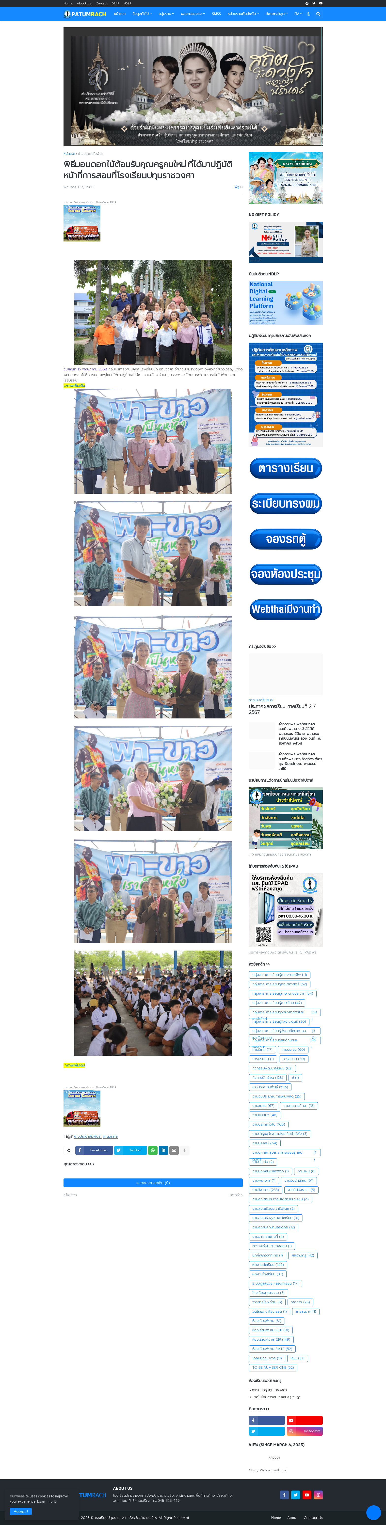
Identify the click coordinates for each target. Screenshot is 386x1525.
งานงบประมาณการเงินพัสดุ (276, 1096)
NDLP (127, 3)
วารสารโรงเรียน (267, 1302)
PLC (298, 1358)
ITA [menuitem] (296, 13)
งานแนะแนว (264, 1115)
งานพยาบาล (263, 1180)
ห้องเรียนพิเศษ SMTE (272, 1349)
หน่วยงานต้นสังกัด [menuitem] (242, 13)
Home (68, 3)
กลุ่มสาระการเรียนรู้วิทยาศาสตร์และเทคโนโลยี (284, 1012)
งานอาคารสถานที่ (268, 1236)
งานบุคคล (110, 1137)
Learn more (46, 1501)
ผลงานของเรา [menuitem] (191, 13)
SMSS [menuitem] (216, 13)
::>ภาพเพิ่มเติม (74, 385)
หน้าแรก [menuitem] (120, 13)
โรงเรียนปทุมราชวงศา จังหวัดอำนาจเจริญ (126, 1517)
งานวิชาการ (265, 1190)
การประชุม (293, 1049)
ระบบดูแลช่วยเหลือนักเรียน (275, 1283)
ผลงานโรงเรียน (267, 1274)
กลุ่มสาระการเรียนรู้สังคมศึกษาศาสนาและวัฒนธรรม (284, 1031)
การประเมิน (263, 1059)
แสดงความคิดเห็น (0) (153, 1183)
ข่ (295, 1077)
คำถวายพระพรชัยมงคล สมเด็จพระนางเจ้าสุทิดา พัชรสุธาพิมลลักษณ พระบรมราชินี (300, 761)
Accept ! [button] (21, 1511)
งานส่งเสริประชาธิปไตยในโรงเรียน (280, 1199)
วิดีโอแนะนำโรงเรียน (269, 1311)
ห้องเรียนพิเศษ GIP (271, 1339)
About (292, 1517)
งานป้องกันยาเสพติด (270, 1171)
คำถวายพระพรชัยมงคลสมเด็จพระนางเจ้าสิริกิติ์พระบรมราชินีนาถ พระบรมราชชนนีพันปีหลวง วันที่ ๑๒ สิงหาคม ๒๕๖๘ (299, 734)
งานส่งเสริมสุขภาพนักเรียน (275, 1218)
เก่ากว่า (235, 1195)
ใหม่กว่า (71, 1195)
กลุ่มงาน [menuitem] (165, 13)
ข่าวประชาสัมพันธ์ (91, 154)
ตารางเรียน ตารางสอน (272, 1246)
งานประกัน (263, 1162)
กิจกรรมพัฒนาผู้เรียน (272, 1068)
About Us (84, 3)
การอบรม (294, 1059)
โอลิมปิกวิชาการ (267, 1358)
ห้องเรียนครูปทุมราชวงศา (268, 1390)
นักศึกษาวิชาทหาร (267, 1255)
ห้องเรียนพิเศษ (266, 1321)
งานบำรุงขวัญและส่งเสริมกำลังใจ (279, 1133)
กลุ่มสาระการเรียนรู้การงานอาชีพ (279, 974)
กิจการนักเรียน (267, 1077)
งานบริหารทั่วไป (268, 1124)
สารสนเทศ (306, 1311)
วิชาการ (300, 1302)
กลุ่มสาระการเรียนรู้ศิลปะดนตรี (279, 1021)
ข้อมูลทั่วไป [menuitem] (140, 13)
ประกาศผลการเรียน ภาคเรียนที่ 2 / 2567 (282, 710)
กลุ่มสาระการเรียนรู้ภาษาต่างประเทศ (282, 993)
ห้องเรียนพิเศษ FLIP (270, 1330)
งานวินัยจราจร (301, 1190)
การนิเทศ (262, 1049)
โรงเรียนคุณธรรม (268, 1292)
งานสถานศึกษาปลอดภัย (273, 1227)
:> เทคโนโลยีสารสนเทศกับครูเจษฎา (274, 1397)
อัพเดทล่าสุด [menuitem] (275, 13)
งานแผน (307, 1171)
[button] (308, 14)
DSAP (115, 3)
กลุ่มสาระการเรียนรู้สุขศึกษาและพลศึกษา (284, 1040)
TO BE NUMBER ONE (273, 1367)
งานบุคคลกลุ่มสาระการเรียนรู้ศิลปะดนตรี (284, 1152)
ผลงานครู (303, 1255)
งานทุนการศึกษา (299, 1105)
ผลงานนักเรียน (268, 1264)
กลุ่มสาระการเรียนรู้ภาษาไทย (277, 1003)
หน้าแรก (69, 154)
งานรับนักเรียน (298, 1180)
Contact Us (313, 1517)
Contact (101, 3)
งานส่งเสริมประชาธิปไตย (273, 1208)
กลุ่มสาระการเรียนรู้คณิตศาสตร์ (279, 984)
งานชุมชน (263, 1105)
